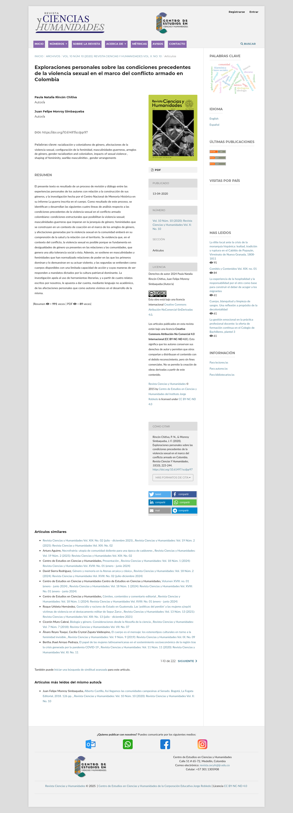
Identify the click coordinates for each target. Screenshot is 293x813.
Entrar (253, 11)
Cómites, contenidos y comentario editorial (129, 596)
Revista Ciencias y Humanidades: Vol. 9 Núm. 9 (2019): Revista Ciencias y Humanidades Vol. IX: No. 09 (131, 637)
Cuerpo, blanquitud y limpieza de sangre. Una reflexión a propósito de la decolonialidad (233, 305)
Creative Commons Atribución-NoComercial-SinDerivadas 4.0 (171, 309)
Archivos (53, 56)
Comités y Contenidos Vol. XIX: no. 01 (233, 268)
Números (57, 43)
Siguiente (186, 661)
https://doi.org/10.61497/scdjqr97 (65, 132)
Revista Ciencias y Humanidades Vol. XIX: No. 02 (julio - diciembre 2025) (88, 540)
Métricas (139, 43)
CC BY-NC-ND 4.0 (235, 786)
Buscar (248, 43)
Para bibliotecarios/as (222, 374)
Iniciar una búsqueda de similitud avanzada (80, 669)
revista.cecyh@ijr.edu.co (215, 765)
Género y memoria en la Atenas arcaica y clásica (102, 571)
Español (214, 124)
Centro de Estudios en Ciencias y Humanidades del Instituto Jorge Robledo (173, 394)
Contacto (177, 43)
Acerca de (115, 43)
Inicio (39, 43)
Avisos (158, 43)
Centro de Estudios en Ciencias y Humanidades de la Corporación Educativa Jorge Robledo (154, 786)
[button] (160, 494)
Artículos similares (51, 532)
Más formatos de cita (171, 477)
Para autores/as (219, 368)
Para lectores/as (219, 362)
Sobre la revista (86, 43)
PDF (157, 169)
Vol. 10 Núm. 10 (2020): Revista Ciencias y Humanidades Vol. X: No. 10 (112, 56)
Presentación (111, 560)
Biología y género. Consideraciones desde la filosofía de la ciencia (111, 621)
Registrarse (237, 11)
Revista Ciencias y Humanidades (167, 383)
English (214, 118)
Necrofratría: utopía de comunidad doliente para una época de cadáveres (107, 550)
